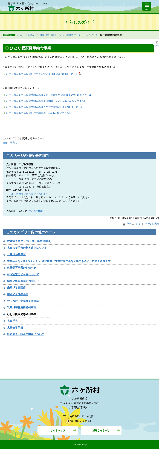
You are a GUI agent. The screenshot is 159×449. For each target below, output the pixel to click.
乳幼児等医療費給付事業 (21, 307)
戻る (136, 223)
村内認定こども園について (23, 274)
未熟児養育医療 (16, 287)
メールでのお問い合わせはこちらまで (27, 193)
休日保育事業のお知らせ (21, 267)
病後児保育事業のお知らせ (23, 280)
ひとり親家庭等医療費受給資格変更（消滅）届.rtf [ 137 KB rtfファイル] (45, 100)
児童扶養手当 (15, 327)
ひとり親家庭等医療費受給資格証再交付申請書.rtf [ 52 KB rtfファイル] (44, 106)
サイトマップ (57, 430)
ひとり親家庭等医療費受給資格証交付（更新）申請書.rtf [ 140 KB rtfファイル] (49, 94)
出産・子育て (10, 142)
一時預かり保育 (16, 254)
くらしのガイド (31, 35)
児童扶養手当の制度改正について (27, 247)
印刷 (127, 223)
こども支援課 (36, 211)
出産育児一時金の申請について (25, 334)
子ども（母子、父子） (88, 35)
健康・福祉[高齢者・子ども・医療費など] (58, 35)
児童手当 (12, 320)
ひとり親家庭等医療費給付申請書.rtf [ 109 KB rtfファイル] (38, 112)
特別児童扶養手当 (17, 294)
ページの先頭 (150, 223)
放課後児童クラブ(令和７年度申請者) (29, 241)
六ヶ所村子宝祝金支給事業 (23, 300)
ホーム (19, 35)
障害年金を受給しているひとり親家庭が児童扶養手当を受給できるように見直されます (59, 261)
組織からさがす (101, 430)
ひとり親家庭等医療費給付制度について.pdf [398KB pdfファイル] (43, 73)
